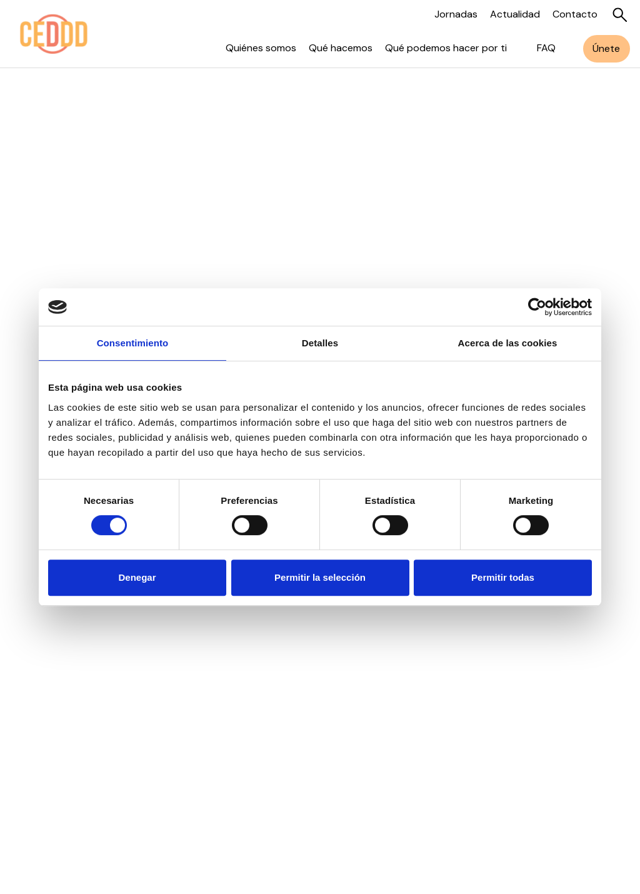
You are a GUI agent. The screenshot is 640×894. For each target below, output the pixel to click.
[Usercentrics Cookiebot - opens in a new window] (537, 307)
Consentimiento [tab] (133, 343)
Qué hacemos (340, 47)
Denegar (137, 577)
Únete (606, 48)
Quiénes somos (261, 47)
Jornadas (456, 14)
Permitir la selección (320, 577)
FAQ (546, 47)
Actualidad (515, 14)
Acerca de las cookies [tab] (508, 343)
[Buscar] (620, 15)
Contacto (575, 14)
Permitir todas (502, 577)
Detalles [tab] (320, 343)
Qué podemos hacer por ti (446, 47)
